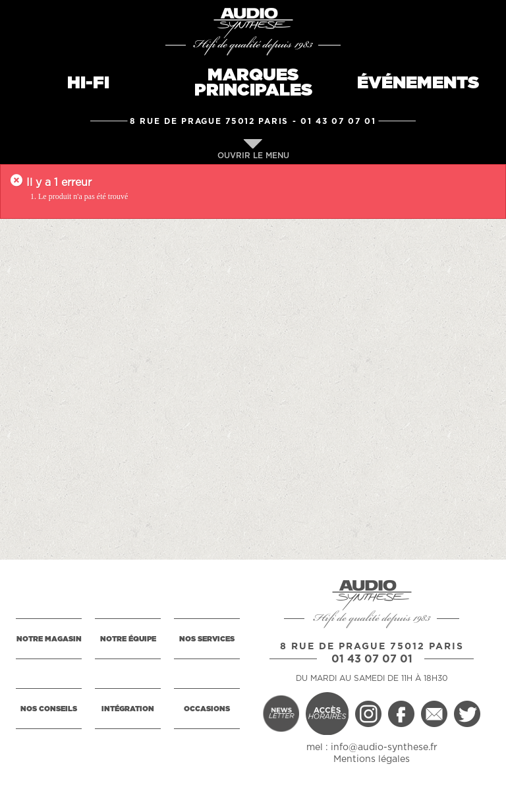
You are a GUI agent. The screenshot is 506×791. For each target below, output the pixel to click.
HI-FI (88, 83)
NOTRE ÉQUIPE (128, 639)
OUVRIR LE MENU (253, 149)
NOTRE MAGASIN (49, 639)
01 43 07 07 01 (338, 121)
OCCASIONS (207, 709)
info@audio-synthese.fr (384, 747)
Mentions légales (371, 759)
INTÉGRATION (127, 709)
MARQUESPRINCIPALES (253, 83)
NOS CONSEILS (48, 709)
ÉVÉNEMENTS (418, 83)
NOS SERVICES (207, 639)
